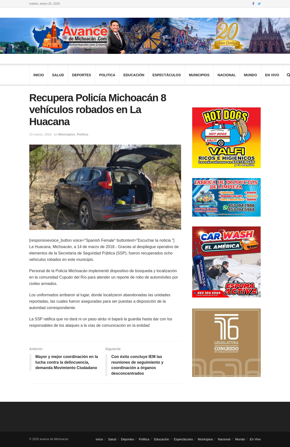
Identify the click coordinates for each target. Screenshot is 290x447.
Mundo (250, 75)
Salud (58, 75)
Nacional (227, 75)
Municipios (199, 75)
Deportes (81, 75)
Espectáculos (167, 75)
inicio (39, 75)
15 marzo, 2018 (40, 134)
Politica (107, 75)
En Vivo (272, 75)
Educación (133, 75)
